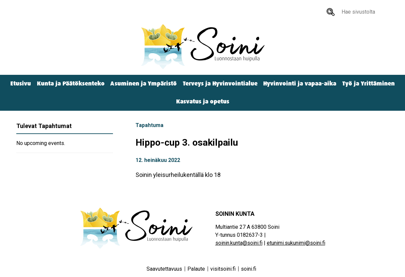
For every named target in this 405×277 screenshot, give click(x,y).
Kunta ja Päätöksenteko (71, 83)
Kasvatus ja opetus (202, 101)
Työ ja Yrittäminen (368, 83)
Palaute (196, 269)
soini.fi (248, 269)
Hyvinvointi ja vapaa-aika (299, 83)
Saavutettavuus (164, 269)
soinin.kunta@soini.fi (238, 243)
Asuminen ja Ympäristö (143, 83)
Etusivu (20, 83)
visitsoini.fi (223, 269)
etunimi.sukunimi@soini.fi (296, 243)
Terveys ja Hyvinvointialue (220, 83)
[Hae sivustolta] (330, 12)
